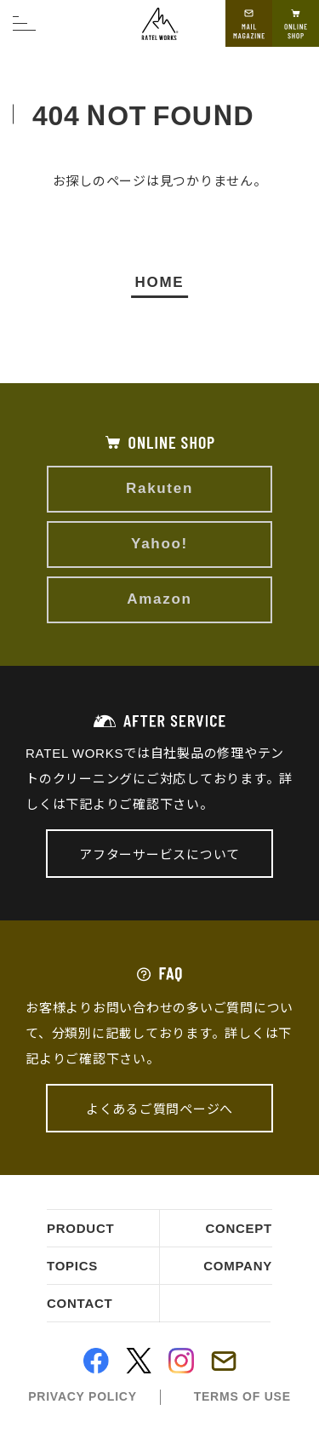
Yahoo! (159, 544)
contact (79, 1303)
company (237, 1265)
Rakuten (159, 488)
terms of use (242, 1396)
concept (238, 1228)
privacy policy (82, 1396)
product (80, 1228)
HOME (160, 280)
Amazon (159, 599)
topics (72, 1265)
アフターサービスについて (159, 854)
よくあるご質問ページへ (159, 1108)
